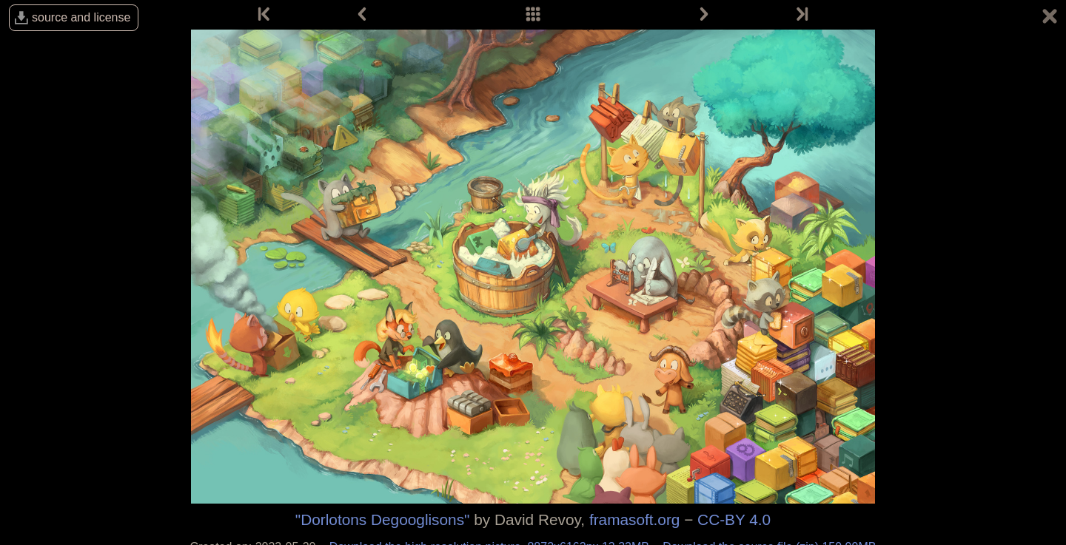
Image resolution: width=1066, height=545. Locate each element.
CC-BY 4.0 (734, 519)
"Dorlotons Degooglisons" (382, 519)
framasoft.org (634, 519)
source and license (81, 17)
